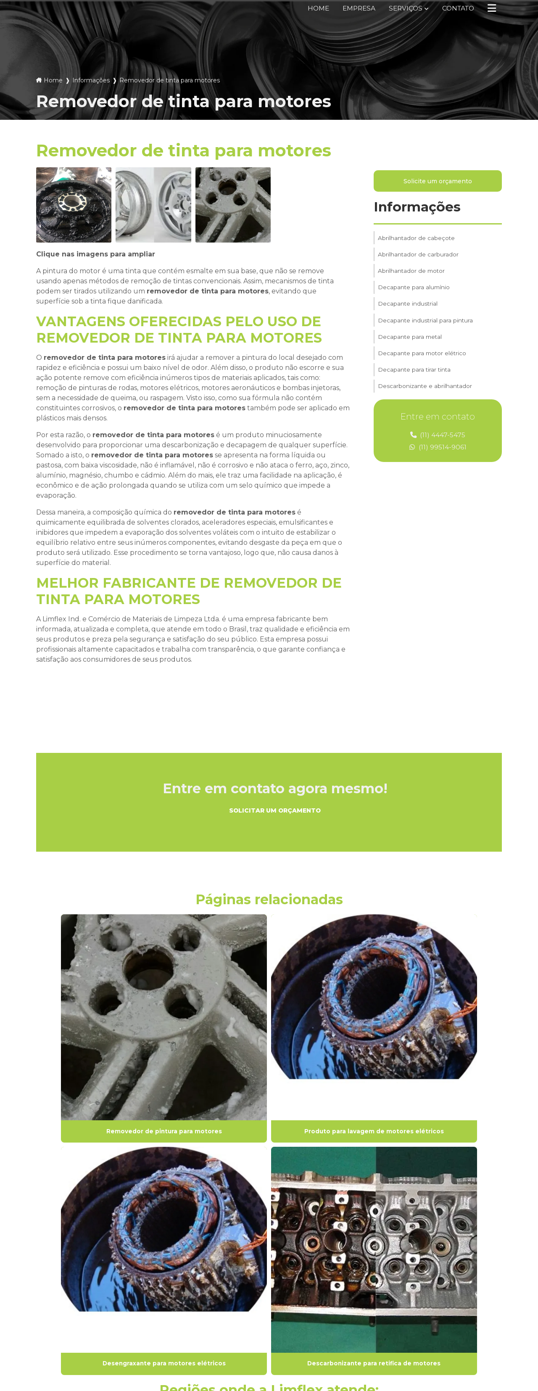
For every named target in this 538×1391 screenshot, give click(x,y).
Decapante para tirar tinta (415, 381)
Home (312, 8)
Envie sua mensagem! (324, 1326)
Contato (456, 8)
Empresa (354, 8)
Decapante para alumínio (414, 293)
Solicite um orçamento (437, 182)
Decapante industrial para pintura (426, 328)
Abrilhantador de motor (412, 275)
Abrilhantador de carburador (418, 257)
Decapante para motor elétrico (423, 363)
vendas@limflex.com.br (317, 1305)
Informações (91, 80)
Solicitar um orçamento (275, 811)
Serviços (402, 8)
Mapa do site (181, 1313)
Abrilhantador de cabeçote (417, 240)
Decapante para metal (410, 346)
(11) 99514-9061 (438, 449)
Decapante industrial (408, 310)
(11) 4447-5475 (438, 437)
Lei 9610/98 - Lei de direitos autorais (90, 1198)
